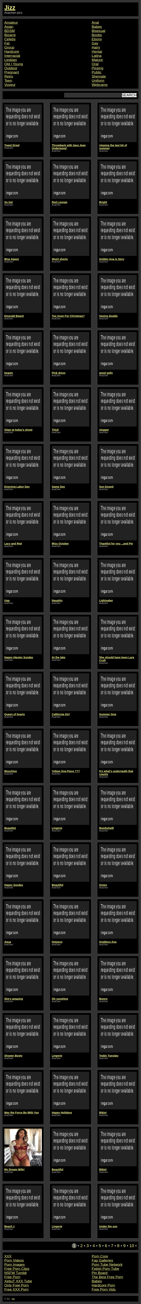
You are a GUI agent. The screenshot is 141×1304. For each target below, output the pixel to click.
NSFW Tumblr (15, 1273)
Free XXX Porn (16, 1289)
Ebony (97, 39)
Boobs (97, 35)
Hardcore (11, 52)
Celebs (10, 39)
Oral (95, 64)
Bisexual (98, 31)
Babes (97, 27)
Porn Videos (14, 1260)
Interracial (12, 56)
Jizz (9, 7)
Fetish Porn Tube (105, 1269)
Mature (97, 60)
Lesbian (10, 60)
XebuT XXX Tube (18, 1281)
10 (131, 1245)
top (13, 1299)
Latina (96, 56)
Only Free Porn (16, 1285)
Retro (8, 76)
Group (9, 47)
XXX (7, 1256)
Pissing (97, 68)
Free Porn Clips (16, 1269)
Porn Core (100, 1256)
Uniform (98, 81)
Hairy (96, 47)
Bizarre (10, 35)
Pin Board (99, 1273)
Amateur (11, 22)
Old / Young (13, 64)
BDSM (9, 31)
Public (96, 72)
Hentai (97, 52)
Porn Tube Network (107, 1265)
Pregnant (11, 72)
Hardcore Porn (103, 1285)
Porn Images (14, 1265)
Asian (8, 27)
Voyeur (10, 85)
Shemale (99, 76)
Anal (95, 22)
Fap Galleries (102, 1260)
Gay (95, 43)
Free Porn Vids (104, 1289)
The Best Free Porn (107, 1277)
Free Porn (12, 1277)
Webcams (100, 85)
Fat (7, 43)
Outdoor (10, 68)
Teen (8, 81)
